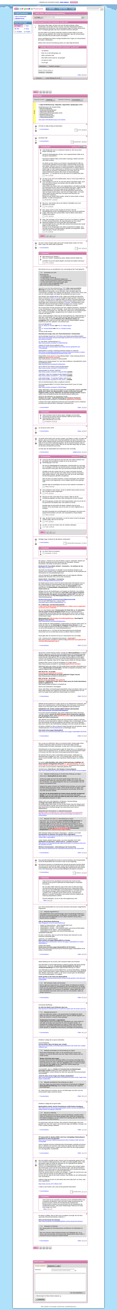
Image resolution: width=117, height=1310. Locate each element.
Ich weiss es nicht (46, 60)
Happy (47, 486)
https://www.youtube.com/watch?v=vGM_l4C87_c (53, 379)
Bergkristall (77, 142)
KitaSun (79, 873)
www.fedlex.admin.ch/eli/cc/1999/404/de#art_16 (52, 602)
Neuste (81, 146)
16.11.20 (49, 1209)
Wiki (17, 28)
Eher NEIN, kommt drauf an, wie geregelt (53, 58)
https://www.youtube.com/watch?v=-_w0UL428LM (53, 375)
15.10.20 (84, 852)
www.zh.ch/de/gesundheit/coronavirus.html (51, 580)
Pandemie (41, 72)
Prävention (49, 72)
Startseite (52, 9)
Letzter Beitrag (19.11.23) (53, 78)
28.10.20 (49, 900)
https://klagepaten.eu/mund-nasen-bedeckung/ (52, 923)
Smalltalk (18, 31)
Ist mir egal (44, 62)
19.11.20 (84, 1240)
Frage (37, 17)
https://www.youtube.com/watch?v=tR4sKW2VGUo (53, 368)
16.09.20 (54, 199)
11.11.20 (84, 1129)
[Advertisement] (21, 61)
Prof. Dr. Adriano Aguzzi (65, 325)
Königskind (48, 421)
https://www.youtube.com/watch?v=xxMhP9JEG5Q (53, 343)
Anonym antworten (40, 1266)
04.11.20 (84, 1032)
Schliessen (74, 2)
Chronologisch (76, 99)
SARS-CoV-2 (54, 298)
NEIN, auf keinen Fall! (47, 55)
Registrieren (51, 1266)
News (26, 28)
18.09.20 (84, 407)
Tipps (26, 26)
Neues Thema (63, 9)
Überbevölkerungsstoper (74, 543)
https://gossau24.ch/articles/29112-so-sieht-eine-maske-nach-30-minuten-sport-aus (62, 1008)
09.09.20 (84, 75)
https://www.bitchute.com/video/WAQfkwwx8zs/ (52, 621)
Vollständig (49, 99)
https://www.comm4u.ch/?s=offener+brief (50, 1184)
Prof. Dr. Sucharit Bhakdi (46, 328)
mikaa (79, 431)
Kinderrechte (77, 1191)
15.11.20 (84, 1191)
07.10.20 (84, 736)
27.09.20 (84, 543)
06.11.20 (84, 1096)
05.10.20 (84, 696)
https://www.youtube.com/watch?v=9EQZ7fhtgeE (52, 387)
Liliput (79, 75)
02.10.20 (84, 645)
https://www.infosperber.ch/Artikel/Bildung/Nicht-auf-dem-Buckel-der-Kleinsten (61, 1221)
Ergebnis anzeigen (54, 66)
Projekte (27, 31)
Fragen (18, 26)
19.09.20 (84, 431)
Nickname (38, 1269)
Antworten (39, 78)
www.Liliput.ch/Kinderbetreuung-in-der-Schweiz (52, 119)
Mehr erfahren (64, 2)
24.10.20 (54, 421)
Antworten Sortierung (64, 99)
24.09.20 (51, 527)
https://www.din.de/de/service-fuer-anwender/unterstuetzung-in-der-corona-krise (61, 848)
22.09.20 (84, 452)
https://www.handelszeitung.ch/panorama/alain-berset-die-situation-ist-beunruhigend (62, 770)
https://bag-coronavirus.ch (46, 567)
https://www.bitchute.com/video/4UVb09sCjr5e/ (52, 364)
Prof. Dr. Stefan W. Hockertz (47, 325)
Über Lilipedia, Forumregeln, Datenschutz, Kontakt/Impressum (58, 1306)
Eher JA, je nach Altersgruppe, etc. (51, 53)
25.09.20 (51, 514)
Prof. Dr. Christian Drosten (63, 328)
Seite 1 (36, 92)
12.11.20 (84, 1153)
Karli (79, 248)
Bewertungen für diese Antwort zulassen (48, 1296)
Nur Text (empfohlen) (76, 1292)
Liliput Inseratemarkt (20, 16)
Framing (67, 302)
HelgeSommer (77, 452)
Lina (46, 175)
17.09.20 (50, 175)
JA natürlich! (44, 50)
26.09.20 (51, 486)
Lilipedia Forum (19, 18)
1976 (79, 130)
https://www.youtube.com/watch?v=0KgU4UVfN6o (53, 372)
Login (73, 9)
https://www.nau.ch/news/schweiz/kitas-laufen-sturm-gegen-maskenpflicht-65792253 (62, 731)
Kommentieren (44, 129)
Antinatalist (48, 553)
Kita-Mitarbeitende (57, 728)
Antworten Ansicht (39, 99)
